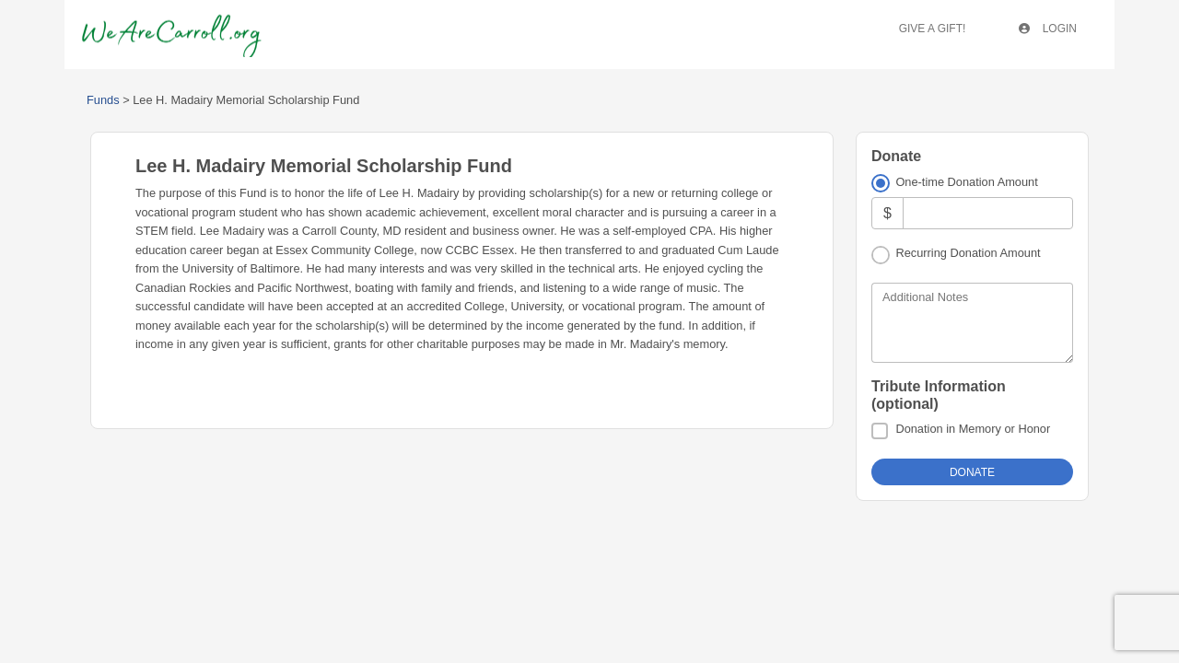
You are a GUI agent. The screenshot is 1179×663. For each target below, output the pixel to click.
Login (1048, 28)
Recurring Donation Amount (967, 253)
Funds (103, 100)
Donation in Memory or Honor (972, 429)
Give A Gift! (932, 28)
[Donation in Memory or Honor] (879, 431)
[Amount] (988, 213)
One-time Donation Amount (966, 182)
